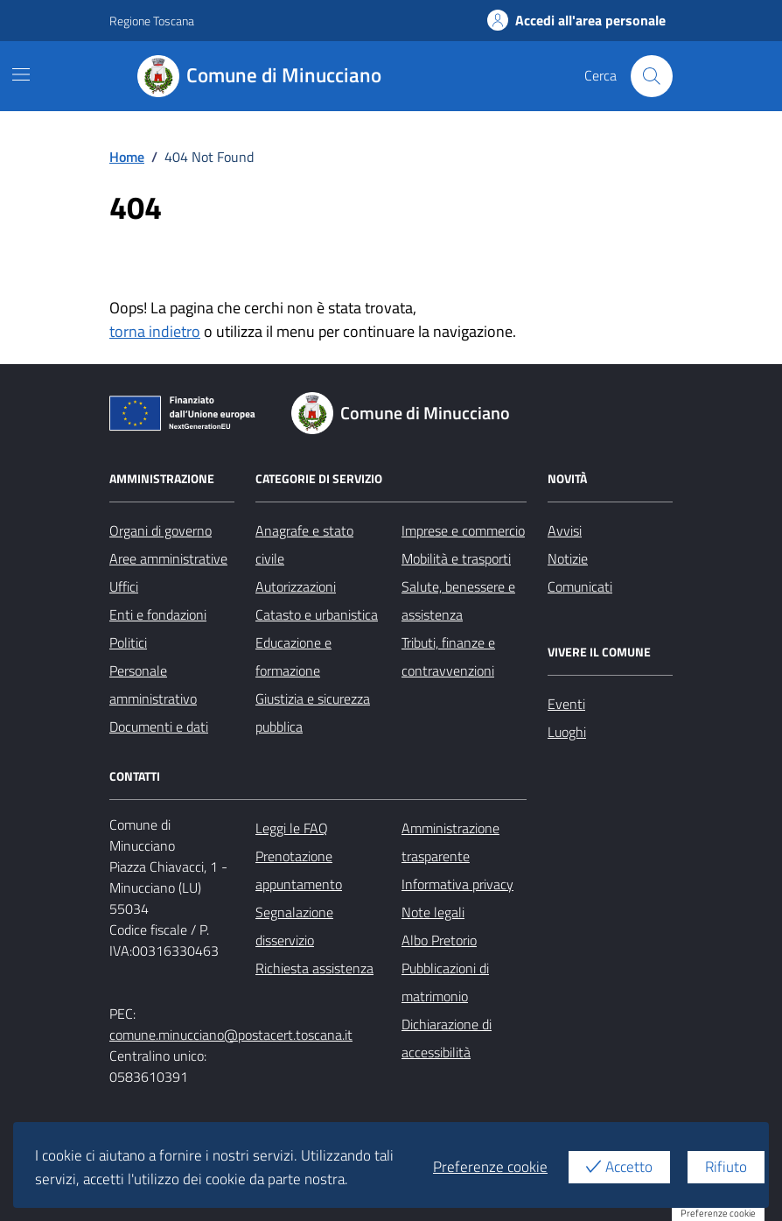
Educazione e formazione (293, 656)
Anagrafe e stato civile (304, 544)
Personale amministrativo (153, 684)
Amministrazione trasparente (450, 842)
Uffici (123, 586)
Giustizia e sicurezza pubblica (312, 712)
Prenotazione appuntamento (298, 870)
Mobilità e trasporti (456, 558)
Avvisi (565, 530)
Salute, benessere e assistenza (458, 600)
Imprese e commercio (463, 530)
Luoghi (567, 731)
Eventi (566, 703)
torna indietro (154, 331)
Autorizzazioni (295, 586)
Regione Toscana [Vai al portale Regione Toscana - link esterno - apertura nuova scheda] (151, 20)
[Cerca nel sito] (652, 76)
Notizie (568, 558)
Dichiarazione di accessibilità (446, 1038)
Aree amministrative (168, 558)
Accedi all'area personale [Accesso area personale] (576, 20)
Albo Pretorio (439, 940)
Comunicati (580, 586)
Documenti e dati (158, 726)
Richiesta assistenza (314, 968)
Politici (128, 642)
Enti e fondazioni (157, 614)
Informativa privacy (457, 884)
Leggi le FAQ (291, 828)
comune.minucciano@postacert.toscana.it (231, 1034)
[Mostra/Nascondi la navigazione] (20, 74)
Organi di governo (160, 530)
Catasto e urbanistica (316, 614)
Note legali (432, 912)
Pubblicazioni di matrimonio (445, 982)
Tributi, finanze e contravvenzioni (448, 656)
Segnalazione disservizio (294, 926)
